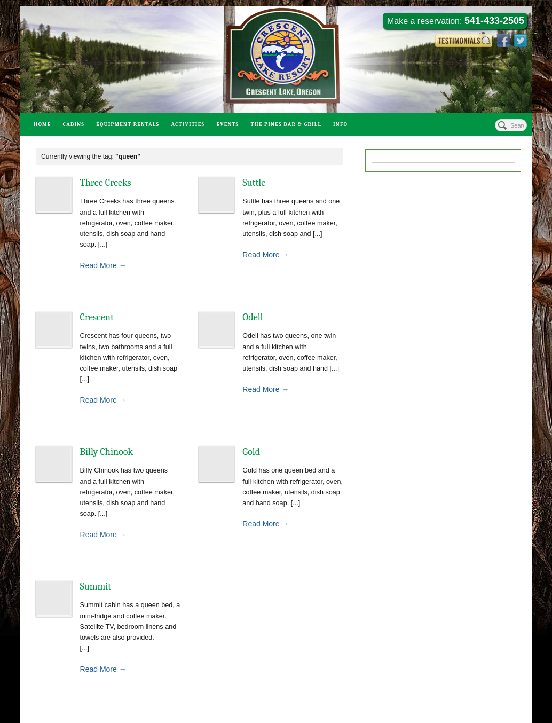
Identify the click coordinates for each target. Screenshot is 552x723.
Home (42, 124)
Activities (187, 124)
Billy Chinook (106, 452)
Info (340, 124)
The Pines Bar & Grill (285, 124)
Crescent (97, 317)
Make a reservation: (455, 20)
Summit (96, 586)
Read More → (103, 265)
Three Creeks (105, 182)
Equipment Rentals (127, 124)
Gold (251, 452)
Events (227, 124)
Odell (252, 317)
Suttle (253, 182)
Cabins (74, 124)
